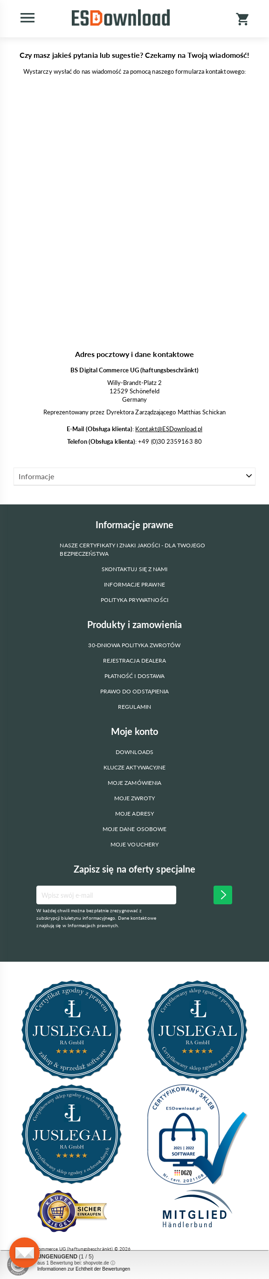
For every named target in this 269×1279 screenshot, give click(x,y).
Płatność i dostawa (134, 675)
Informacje (36, 476)
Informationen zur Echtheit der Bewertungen (83, 1269)
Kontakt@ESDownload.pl (168, 429)
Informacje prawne (134, 584)
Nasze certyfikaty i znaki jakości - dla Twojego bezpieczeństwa (132, 549)
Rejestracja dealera (134, 660)
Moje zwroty (134, 798)
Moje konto (135, 731)
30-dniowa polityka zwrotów (134, 645)
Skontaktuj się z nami (135, 569)
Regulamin (134, 706)
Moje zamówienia (134, 782)
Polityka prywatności (134, 599)
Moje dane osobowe (134, 828)
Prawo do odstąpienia (134, 691)
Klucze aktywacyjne (134, 767)
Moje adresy (134, 813)
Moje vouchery (134, 844)
